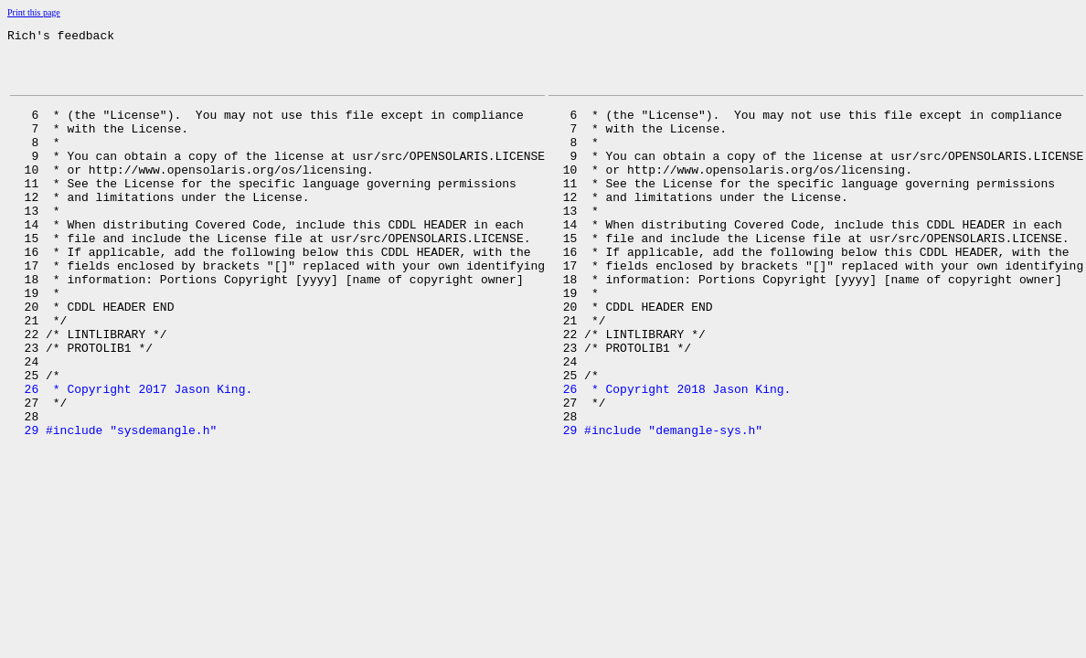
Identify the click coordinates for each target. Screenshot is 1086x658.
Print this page (33, 12)
